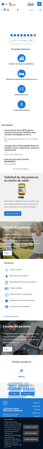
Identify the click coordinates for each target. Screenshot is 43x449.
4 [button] (18, 35)
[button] (35, 35)
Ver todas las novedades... (21, 169)
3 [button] (15, 35)
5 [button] (21, 35)
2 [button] (11, 35)
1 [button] (8, 35)
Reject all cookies (31, 433)
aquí (19, 435)
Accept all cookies (31, 427)
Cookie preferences (31, 439)
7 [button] (28, 35)
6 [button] (25, 35)
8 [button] (31, 35)
